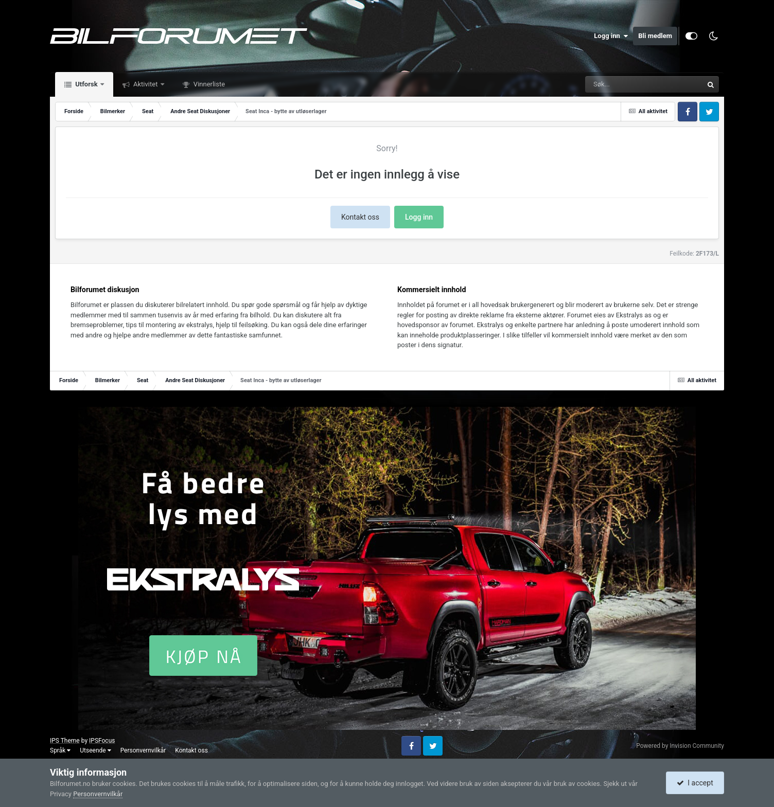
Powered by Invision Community (680, 745)
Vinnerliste (208, 84)
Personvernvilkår (143, 750)
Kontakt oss (360, 217)
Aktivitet (146, 84)
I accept (695, 783)
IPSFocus (102, 740)
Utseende (95, 750)
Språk (60, 750)
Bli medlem (655, 36)
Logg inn (611, 36)
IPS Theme (65, 740)
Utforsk (86, 84)
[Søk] (619, 84)
